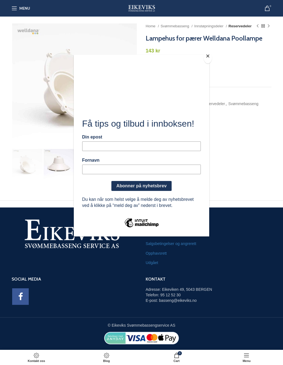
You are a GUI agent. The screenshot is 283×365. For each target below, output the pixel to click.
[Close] (208, 57)
